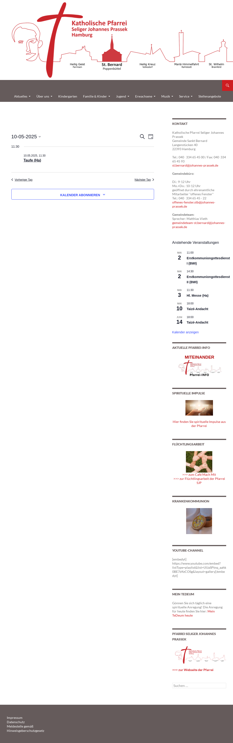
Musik (165, 96)
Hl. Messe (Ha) (198, 295)
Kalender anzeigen (185, 332)
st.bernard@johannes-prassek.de (195, 165)
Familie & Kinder (95, 96)
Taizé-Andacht (197, 309)
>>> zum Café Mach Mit (199, 474)
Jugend (121, 96)
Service (184, 96)
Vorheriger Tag (22, 179)
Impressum (13, 717)
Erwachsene (143, 96)
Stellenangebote (209, 96)
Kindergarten (67, 96)
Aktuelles (20, 96)
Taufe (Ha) (32, 160)
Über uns (42, 96)
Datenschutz (14, 721)
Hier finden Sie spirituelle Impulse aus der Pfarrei (199, 424)
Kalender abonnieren (80, 195)
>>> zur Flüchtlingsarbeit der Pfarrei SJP (199, 481)
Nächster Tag (144, 179)
